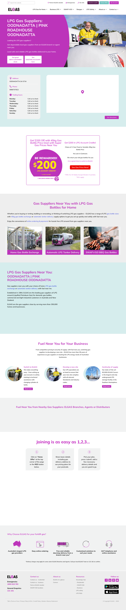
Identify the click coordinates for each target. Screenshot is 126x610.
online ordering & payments (37, 221)
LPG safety (79, 590)
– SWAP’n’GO (80, 585)
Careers (55, 582)
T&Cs (8, 601)
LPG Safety (90, 9)
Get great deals (15, 59)
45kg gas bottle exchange (21, 217)
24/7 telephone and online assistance (109, 552)
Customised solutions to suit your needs (86, 552)
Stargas (79, 9)
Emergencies (71, 2)
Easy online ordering (40, 551)
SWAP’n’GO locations (36, 588)
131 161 (81, 2)
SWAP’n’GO (68, 9)
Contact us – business (36, 582)
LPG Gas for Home (39, 9)
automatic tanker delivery (43, 217)
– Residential (80, 582)
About (102, 9)
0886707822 (14, 90)
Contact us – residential (37, 580)
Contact (113, 9)
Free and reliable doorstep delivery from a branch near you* (63, 553)
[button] (82, 92)
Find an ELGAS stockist (56, 2)
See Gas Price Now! (80, 167)
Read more (28, 389)
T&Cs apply (80, 177)
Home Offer (104, 2)
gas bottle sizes (113, 214)
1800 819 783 (12, 584)
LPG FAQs (79, 593)
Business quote (93, 2)
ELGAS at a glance (58, 580)
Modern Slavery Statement (50, 601)
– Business (79, 588)
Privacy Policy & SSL (26, 601)
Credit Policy (37, 601)
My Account (114, 2)
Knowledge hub (81, 580)
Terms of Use (15, 601)
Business (54, 9)
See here (33, 59)
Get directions (112, 117)
